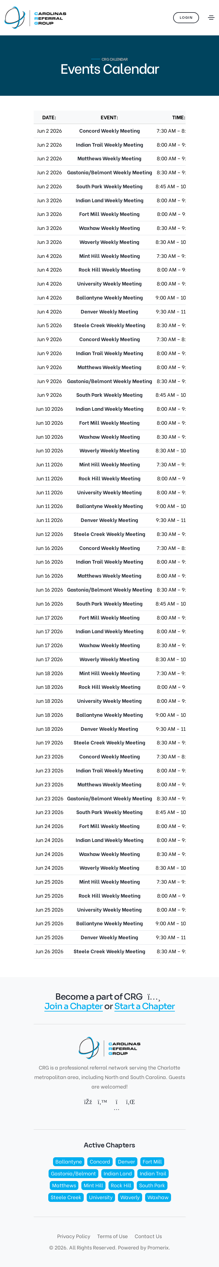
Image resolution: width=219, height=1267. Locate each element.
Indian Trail (153, 1173)
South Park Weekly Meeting (109, 186)
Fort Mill (152, 1161)
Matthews (64, 1185)
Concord (100, 1161)
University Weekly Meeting (109, 283)
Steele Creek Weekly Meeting (109, 325)
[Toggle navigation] (211, 17)
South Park (152, 1185)
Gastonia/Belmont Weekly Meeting (109, 172)
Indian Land (118, 1173)
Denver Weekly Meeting (109, 311)
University (101, 1197)
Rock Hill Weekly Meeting (109, 269)
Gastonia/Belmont (73, 1173)
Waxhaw (158, 1197)
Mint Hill (93, 1185)
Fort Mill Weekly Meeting (109, 213)
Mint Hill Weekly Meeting (109, 255)
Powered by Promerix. (144, 1247)
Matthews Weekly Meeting (109, 158)
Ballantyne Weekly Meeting (109, 297)
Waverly (130, 1197)
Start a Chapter (144, 1006)
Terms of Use (112, 1236)
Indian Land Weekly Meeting (109, 200)
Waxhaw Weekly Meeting (109, 227)
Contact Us (148, 1236)
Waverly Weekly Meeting (109, 241)
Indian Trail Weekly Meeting (109, 144)
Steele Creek (66, 1197)
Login (186, 17)
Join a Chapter (73, 1006)
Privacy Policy (73, 1236)
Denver (126, 1161)
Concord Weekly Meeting (109, 130)
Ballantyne (68, 1161)
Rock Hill (121, 1185)
